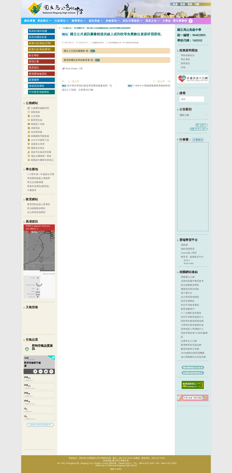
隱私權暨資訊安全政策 (193, 367)
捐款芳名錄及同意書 (39, 151)
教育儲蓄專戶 (188, 308)
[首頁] (59, 28)
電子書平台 (186, 292)
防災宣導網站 (188, 300)
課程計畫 (34, 61)
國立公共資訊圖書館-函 (76, 50)
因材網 (184, 244)
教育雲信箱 (34, 119)
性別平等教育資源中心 (192, 316)
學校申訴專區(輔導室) (38, 186)
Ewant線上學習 (189, 252)
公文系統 (33, 115)
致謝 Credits (116, 469)
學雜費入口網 (188, 276)
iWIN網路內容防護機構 (192, 352)
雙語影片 (187, 260)
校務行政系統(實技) (40, 49)
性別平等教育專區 (190, 304)
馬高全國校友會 (38, 37)
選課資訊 (34, 67)
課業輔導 (34, 79)
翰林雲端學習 (188, 248)
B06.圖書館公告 (115, 42)
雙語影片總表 (189, 263)
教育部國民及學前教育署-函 (78, 60)
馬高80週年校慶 (38, 31)
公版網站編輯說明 (38, 107)
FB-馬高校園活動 (198, 129)
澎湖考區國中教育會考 (192, 280)
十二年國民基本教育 (191, 312)
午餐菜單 (31, 190)
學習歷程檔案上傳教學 (38, 178)
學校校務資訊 (188, 55)
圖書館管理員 (98, 42)
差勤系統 (33, 111)
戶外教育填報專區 (39, 92)
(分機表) (136, 458)
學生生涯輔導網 (35, 182)
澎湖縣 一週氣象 (39, 321)
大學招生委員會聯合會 (192, 324)
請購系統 (33, 127)
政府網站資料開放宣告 (193, 373)
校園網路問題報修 (38, 135)
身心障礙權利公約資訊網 (193, 356)
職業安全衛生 (35, 147)
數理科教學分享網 (190, 348)
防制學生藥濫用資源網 (192, 320)
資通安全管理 (35, 143)
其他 (183, 67)
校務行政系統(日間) (40, 43)
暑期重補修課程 (38, 73)
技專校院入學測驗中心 (192, 328)
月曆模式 (198, 139)
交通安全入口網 (189, 340)
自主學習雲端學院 (36, 212)
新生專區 (34, 55)
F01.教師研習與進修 (131, 42)
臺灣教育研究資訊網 (191, 344)
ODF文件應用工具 (38, 139)
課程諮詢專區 (36, 85)
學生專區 (185, 59)
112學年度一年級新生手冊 (40, 174)
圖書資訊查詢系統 (190, 288)
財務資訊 (185, 63)
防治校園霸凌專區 (36, 208)
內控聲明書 (34, 131)
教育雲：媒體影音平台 (192, 256)
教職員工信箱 (35, 123)
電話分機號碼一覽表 (39, 155)
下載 (93, 51)
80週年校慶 (201, 125)
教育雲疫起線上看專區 (38, 204)
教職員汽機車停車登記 (40, 159)
